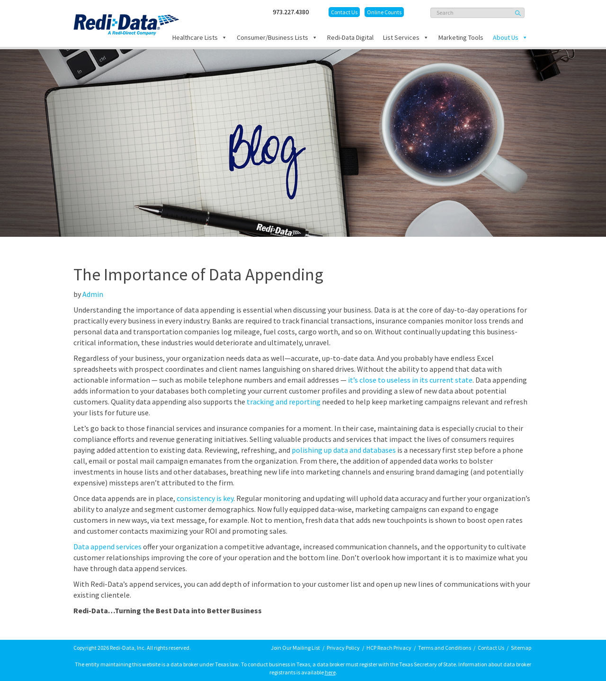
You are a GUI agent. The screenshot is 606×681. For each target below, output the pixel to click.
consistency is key (205, 498)
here (330, 672)
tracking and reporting (284, 401)
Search (519, 13)
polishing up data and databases (344, 450)
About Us (510, 37)
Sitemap (521, 647)
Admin (92, 294)
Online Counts (384, 12)
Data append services (107, 546)
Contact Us (344, 12)
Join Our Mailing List (295, 647)
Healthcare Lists (199, 37)
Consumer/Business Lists (277, 37)
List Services (406, 37)
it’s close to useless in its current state (410, 380)
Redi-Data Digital (350, 37)
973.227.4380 (291, 12)
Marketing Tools (460, 37)
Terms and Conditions (444, 647)
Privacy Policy (343, 647)
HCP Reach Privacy (388, 647)
